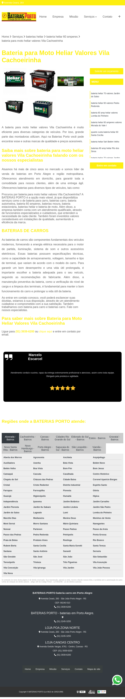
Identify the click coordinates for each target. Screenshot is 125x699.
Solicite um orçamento (107, 71)
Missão (73, 16)
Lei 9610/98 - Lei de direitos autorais (67, 582)
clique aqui (45, 331)
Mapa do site (93, 669)
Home (43, 16)
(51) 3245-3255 (62, 621)
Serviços (89, 16)
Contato (107, 16)
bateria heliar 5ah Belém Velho (105, 142)
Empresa (58, 16)
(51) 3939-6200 (25, 331)
